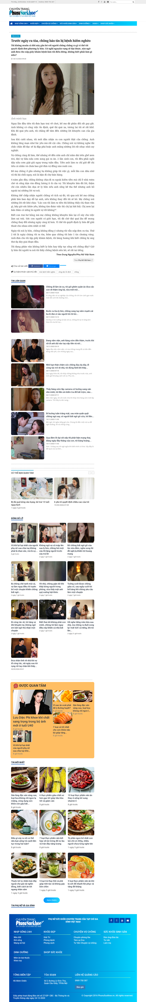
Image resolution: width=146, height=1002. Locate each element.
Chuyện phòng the (82, 937)
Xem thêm (52, 900)
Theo (83, 260)
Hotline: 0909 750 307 (46, 2)
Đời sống (18, 939)
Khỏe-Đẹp (34, 23)
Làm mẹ (107, 942)
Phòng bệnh (49, 939)
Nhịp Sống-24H (21, 23)
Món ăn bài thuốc (22, 957)
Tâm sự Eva (15, 36)
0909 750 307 (81, 980)
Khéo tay (18, 960)
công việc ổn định (65, 272)
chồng (76, 272)
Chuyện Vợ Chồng (50, 23)
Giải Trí (47, 937)
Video (95, 23)
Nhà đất (17, 937)
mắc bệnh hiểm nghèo (47, 272)
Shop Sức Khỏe (107, 23)
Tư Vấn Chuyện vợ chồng (85, 942)
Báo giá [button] (80, 986)
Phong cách (49, 942)
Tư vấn (107, 939)
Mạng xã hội (19, 942)
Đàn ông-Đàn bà (111, 937)
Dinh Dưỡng (84, 23)
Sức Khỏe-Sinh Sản (68, 23)
